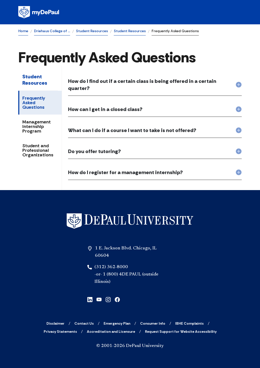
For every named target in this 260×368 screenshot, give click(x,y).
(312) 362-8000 (111, 267)
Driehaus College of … (52, 31)
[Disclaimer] (55, 323)
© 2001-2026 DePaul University (130, 346)
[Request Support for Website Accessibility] (181, 331)
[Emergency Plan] (117, 323)
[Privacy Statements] (60, 331)
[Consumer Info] (152, 323)
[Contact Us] (84, 323)
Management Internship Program (36, 126)
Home (23, 31)
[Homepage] (130, 12)
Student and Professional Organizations (37, 150)
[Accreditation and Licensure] (111, 331)
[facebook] (117, 299)
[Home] (130, 221)
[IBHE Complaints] (189, 323)
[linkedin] (89, 299)
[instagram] (108, 299)
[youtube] (99, 299)
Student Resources (92, 31)
